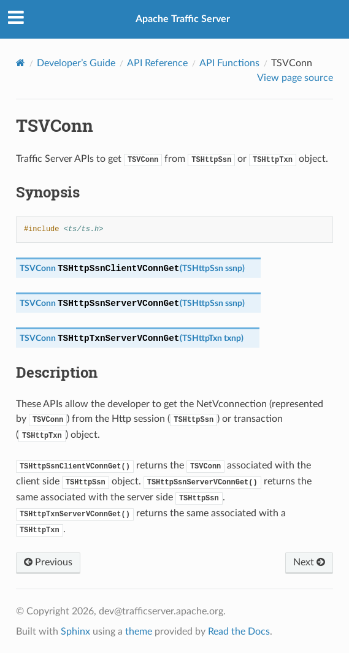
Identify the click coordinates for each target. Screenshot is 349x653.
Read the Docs (239, 631)
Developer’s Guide (76, 63)
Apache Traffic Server (183, 19)
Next (309, 562)
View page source (295, 78)
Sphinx (75, 631)
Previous (48, 562)
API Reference (157, 63)
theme (138, 631)
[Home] (20, 63)
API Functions (229, 63)
